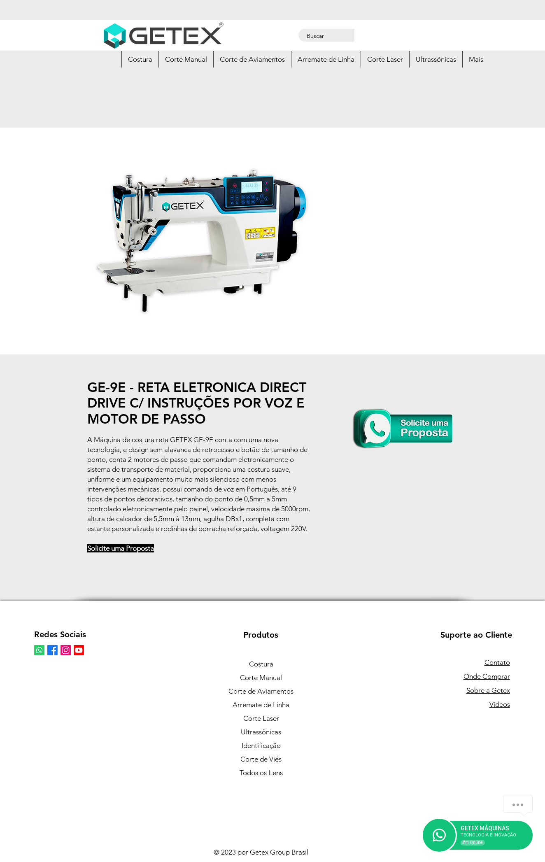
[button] (139, 59)
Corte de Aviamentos (260, 691)
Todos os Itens (261, 773)
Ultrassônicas (261, 732)
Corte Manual (261, 677)
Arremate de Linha (261, 705)
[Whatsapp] (39, 650)
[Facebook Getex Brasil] (52, 650)
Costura (261, 664)
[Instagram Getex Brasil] (66, 650)
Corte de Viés (261, 759)
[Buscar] (327, 36)
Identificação (261, 745)
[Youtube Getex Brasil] (79, 650)
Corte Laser (261, 718)
